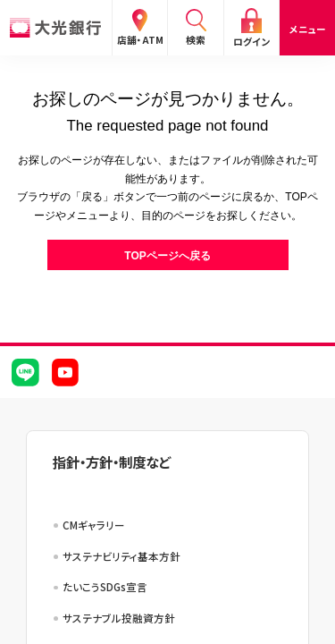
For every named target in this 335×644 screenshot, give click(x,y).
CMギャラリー (94, 525)
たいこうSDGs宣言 (105, 587)
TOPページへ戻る (167, 256)
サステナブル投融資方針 (119, 618)
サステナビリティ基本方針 (121, 556)
